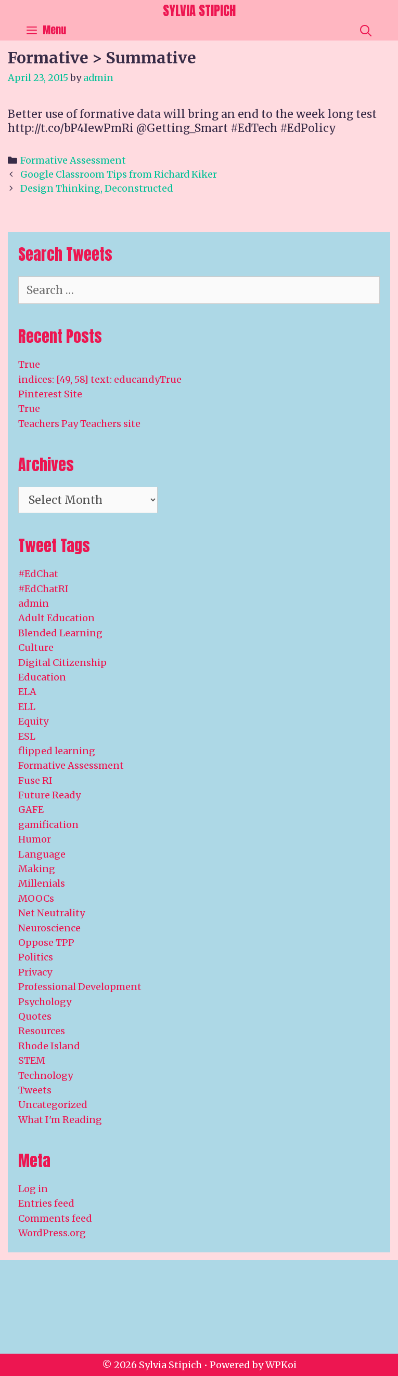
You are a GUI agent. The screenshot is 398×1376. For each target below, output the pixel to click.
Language (42, 854)
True (29, 364)
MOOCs (36, 898)
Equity (33, 721)
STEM (31, 1060)
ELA (27, 692)
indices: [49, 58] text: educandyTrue (100, 379)
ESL (26, 736)
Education (42, 677)
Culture (36, 647)
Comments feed (55, 1218)
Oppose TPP (46, 942)
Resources (41, 1031)
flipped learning (56, 751)
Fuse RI (35, 780)
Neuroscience (49, 928)
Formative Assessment (73, 160)
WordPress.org (52, 1233)
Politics (35, 957)
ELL (26, 707)
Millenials (41, 883)
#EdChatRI (43, 589)
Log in (33, 1189)
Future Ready (49, 795)
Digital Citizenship (62, 663)
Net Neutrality (51, 913)
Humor (34, 839)
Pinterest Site (50, 394)
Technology (45, 1075)
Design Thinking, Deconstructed (96, 188)
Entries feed (46, 1203)
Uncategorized (52, 1105)
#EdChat (38, 574)
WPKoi (281, 1365)
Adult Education (56, 618)
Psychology (44, 1002)
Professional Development (80, 987)
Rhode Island (49, 1046)
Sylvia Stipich (199, 10)
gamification (48, 825)
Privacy (35, 972)
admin (33, 603)
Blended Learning (60, 633)
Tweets (35, 1090)
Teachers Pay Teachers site (79, 424)
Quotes (35, 1016)
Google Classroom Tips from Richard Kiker (118, 174)
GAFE (31, 810)
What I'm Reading (60, 1120)
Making (36, 869)
